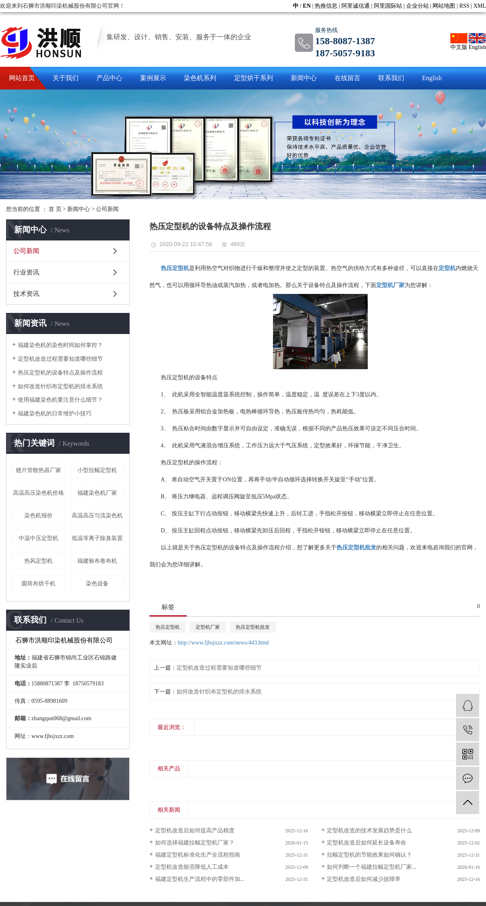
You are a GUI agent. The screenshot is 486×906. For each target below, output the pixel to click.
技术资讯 (26, 293)
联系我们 (391, 77)
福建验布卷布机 (97, 561)
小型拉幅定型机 (97, 470)
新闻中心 (304, 77)
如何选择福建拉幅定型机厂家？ (194, 843)
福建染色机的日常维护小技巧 (55, 413)
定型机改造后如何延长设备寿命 (366, 843)
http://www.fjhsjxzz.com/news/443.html (223, 643)
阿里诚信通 (355, 6)
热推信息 (326, 6)
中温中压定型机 (38, 538)
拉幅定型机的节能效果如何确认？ (369, 855)
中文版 (458, 41)
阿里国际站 (388, 6)
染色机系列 (200, 77)
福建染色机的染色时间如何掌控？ (60, 345)
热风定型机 (38, 561)
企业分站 (417, 6)
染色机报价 (38, 516)
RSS (464, 6)
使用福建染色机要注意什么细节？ (60, 400)
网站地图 (444, 6)
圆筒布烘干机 (38, 584)
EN (307, 6)
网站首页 (22, 77)
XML (479, 6)
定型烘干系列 (253, 77)
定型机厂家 (208, 627)
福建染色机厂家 (97, 493)
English (477, 41)
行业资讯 (26, 272)
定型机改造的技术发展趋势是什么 (369, 830)
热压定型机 (168, 627)
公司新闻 (107, 209)
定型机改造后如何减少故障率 (364, 879)
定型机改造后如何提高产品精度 (194, 830)
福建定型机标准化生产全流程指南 (197, 855)
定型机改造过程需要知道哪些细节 (60, 359)
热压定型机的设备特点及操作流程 (60, 373)
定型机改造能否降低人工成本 (192, 867)
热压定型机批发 (253, 627)
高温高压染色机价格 (38, 493)
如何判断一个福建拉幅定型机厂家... (371, 867)
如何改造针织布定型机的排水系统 (60, 386)
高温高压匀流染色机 (97, 516)
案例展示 (153, 77)
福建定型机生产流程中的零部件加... (200, 879)
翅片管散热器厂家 (38, 470)
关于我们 (66, 77)
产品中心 (109, 77)
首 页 (55, 209)
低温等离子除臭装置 (97, 538)
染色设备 (97, 584)
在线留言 (347, 77)
